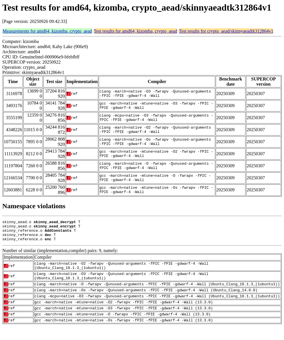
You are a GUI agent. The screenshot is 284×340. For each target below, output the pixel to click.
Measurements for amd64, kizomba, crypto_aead (47, 31)
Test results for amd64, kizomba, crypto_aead (135, 31)
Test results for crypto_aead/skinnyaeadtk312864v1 (226, 31)
